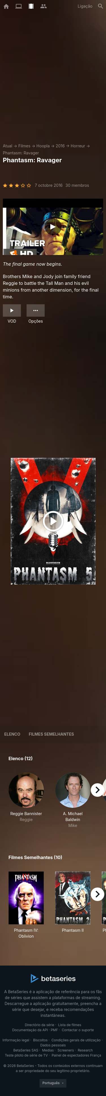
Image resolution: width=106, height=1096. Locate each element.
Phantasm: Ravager (21, 152)
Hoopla (43, 145)
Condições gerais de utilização (76, 1040)
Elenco (12, 734)
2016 (60, 145)
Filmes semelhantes (51, 734)
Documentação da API (30, 1030)
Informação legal (16, 1040)
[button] (26, 800)
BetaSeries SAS (25, 1050)
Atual (7, 145)
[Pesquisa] (100, 6)
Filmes (24, 145)
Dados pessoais (53, 1045)
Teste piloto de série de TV (26, 1055)
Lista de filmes (69, 1025)
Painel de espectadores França (76, 1055)
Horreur (78, 145)
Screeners (66, 1050)
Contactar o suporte (78, 1030)
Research (85, 1050)
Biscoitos (40, 1040)
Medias (48, 1050)
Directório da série (39, 1025)
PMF (54, 1030)
